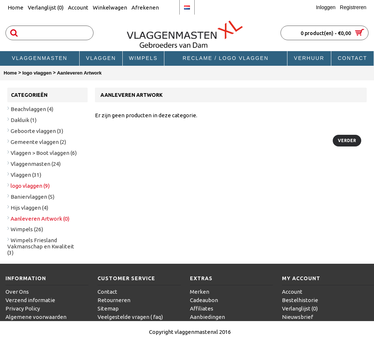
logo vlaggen (36, 73)
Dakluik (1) (24, 120)
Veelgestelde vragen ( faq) (130, 317)
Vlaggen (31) (26, 175)
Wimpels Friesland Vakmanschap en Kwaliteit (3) (40, 246)
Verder (347, 140)
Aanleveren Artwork (79, 73)
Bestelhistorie (300, 300)
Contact (107, 292)
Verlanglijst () (300, 308)
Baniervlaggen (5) (32, 197)
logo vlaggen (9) (30, 186)
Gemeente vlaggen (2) (38, 142)
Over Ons (17, 292)
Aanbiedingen (207, 317)
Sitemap (108, 308)
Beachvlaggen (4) (32, 109)
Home (10, 73)
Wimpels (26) (27, 229)
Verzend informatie (30, 300)
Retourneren (114, 300)
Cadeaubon (204, 300)
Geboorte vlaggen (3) (37, 131)
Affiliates (201, 308)
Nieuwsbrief (297, 317)
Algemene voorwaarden (35, 317)
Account (292, 292)
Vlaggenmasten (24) (36, 164)
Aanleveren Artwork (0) (40, 219)
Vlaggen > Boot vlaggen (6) (44, 153)
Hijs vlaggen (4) (29, 208)
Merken (199, 292)
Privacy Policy (22, 308)
